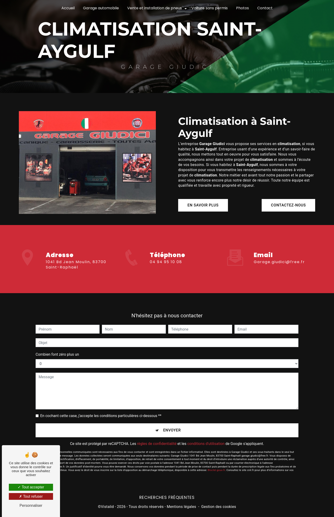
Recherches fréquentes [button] (166, 497)
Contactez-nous (288, 205)
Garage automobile (101, 8)
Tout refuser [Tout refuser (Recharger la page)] (31, 496)
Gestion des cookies (218, 506)
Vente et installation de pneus (154, 8)
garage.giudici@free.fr (279, 257)
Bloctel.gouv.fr (216, 465)
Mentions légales (181, 506)
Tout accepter (31, 487)
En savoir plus (203, 205)
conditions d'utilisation (205, 439)
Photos (242, 8)
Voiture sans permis (209, 8)
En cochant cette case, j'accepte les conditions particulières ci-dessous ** (100, 411)
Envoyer (172, 426)
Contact (265, 8)
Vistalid (107, 506)
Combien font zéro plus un (57, 350)
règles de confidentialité (157, 439)
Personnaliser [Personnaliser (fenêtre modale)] (31, 505)
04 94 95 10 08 (166, 266)
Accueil (68, 8)
